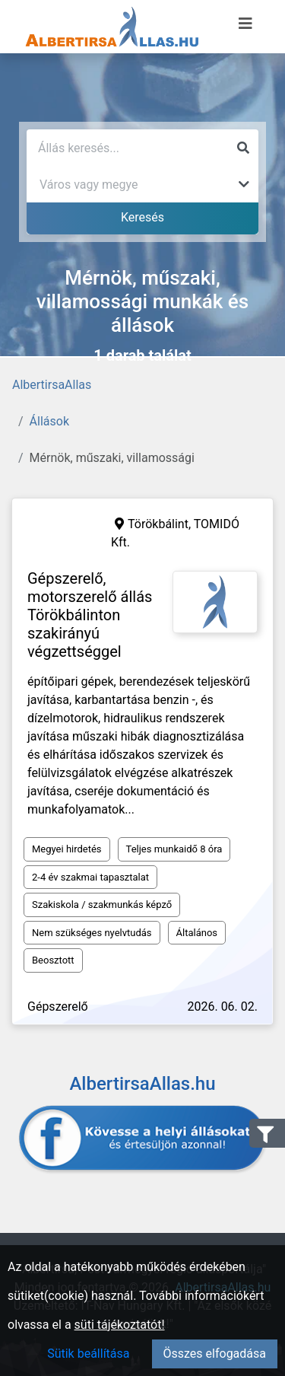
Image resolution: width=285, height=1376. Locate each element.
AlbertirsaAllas (51, 384)
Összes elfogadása (214, 1353)
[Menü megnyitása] (245, 23)
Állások (49, 421)
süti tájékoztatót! (119, 1324)
